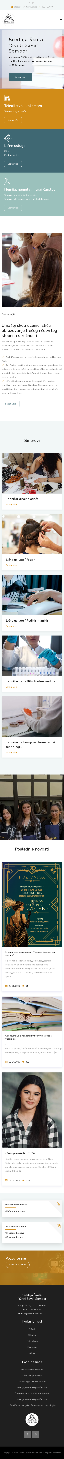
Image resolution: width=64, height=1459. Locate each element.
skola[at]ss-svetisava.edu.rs (32, 1313)
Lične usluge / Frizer (20, 560)
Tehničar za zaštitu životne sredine (30, 681)
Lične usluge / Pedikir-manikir (27, 621)
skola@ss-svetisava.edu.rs (24, 7)
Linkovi (32, 1353)
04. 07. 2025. (12, 1180)
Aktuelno (32, 1335)
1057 (26, 1180)
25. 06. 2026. (12, 986)
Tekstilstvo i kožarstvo (32, 1369)
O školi (32, 1329)
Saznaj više (20, 77)
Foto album (32, 1341)
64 (25, 986)
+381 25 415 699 (17, 1264)
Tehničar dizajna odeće (22, 499)
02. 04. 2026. (12, 1062)
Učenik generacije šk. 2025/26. (20, 1153)
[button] (61, 19)
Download (32, 1347)
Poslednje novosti (32, 849)
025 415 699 (46, 7)
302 (25, 1062)
